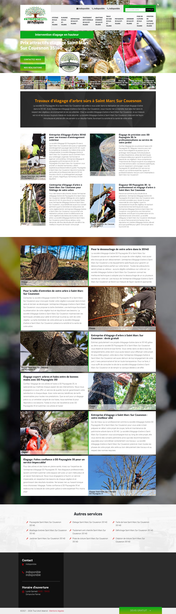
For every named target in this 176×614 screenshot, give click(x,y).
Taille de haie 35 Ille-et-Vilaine (109, 21)
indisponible (83, 8)
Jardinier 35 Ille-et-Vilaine (130, 21)
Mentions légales (56, 611)
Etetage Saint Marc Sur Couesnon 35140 (90, 522)
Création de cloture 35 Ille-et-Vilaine (150, 21)
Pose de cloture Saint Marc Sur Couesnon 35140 (90, 540)
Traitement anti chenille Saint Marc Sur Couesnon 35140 (89, 532)
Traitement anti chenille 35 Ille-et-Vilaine (88, 21)
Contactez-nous (32, 59)
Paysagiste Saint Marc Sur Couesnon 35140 (45, 524)
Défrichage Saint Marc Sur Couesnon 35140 (134, 530)
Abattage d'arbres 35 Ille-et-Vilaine (99, 21)
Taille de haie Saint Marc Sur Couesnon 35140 (132, 524)
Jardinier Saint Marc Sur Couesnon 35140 (47, 538)
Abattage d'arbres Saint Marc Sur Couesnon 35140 (48, 532)
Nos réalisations (33, 68)
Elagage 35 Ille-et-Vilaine (64, 21)
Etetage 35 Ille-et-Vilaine (55, 21)
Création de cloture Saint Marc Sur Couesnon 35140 (130, 540)
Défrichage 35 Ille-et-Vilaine (75, 21)
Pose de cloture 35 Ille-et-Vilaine (140, 21)
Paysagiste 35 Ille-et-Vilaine (119, 21)
